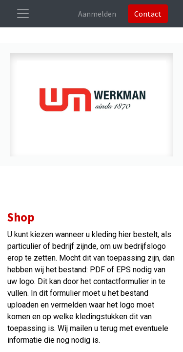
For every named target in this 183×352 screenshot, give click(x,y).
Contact (148, 14)
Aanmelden (97, 14)
